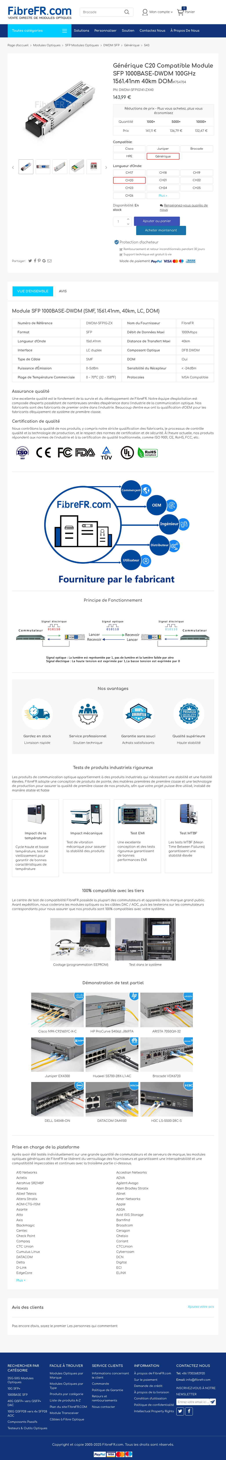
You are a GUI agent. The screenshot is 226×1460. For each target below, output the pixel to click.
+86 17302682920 (193, 1373)
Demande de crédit (148, 1386)
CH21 (162, 180)
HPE (129, 156)
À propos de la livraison (151, 1392)
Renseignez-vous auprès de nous (184, 208)
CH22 (197, 180)
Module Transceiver (64, 1413)
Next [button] (105, 167)
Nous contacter (103, 1406)
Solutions (81, 30)
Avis (63, 291)
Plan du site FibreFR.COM (68, 1406)
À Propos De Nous (185, 30)
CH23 (129, 188)
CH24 (163, 188)
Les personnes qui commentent (92, 1326)
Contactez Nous (152, 30)
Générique (163, 156)
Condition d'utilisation (150, 1398)
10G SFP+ (14, 1388)
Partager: (19, 261)
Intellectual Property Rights (154, 1411)
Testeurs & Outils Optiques (27, 1428)
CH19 (196, 172)
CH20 (129, 180)
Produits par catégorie (66, 1394)
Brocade (196, 148)
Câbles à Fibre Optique (67, 1419)
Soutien (128, 30)
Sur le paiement (145, 1379)
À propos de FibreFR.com (152, 1373)
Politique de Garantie (107, 1390)
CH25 (197, 188)
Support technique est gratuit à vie (148, 254)
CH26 (129, 195)
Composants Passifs (22, 1421)
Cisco (129, 148)
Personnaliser (105, 30)
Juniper (163, 148)
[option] (26, 167)
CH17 (129, 172)
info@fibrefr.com (198, 1379)
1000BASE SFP (18, 1394)
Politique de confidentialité (154, 1405)
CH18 (163, 172)
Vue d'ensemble (33, 291)
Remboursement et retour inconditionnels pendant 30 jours (164, 249)
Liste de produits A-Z (65, 1400)
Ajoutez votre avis (201, 1306)
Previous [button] (13, 167)
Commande (100, 1383)
